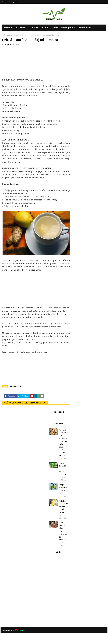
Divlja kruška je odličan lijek (63, 489)
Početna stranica (9, 35)
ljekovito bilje (22, 35)
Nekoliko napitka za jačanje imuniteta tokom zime (63, 508)
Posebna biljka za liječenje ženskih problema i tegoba (63, 470)
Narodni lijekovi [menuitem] (39, 27)
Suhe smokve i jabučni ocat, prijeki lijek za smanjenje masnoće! (63, 532)
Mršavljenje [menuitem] (67, 27)
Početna (4, 2)
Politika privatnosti (14, 2)
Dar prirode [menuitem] (21, 27)
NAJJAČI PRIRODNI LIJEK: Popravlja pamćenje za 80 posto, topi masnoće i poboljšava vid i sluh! (63, 443)
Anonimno (9, 44)
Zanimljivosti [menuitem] (84, 27)
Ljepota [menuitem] (54, 27)
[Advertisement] (36, 63)
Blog (21, 630)
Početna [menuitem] (7, 27)
